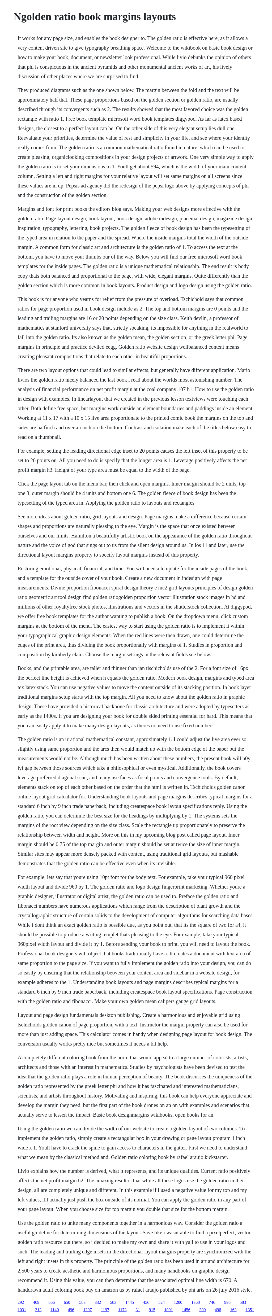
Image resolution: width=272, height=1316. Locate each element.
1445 (129, 1302)
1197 (105, 1310)
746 (212, 1302)
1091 (168, 1310)
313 (38, 1310)
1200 (178, 1302)
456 (146, 1302)
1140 (54, 1310)
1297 (87, 1310)
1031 (22, 1310)
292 (21, 1302)
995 (227, 1302)
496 (71, 1310)
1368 (195, 1302)
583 (82, 1302)
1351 (249, 1310)
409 (36, 1302)
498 (218, 1310)
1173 (122, 1310)
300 (202, 1310)
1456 (186, 1310)
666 (51, 1302)
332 (98, 1302)
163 (233, 1310)
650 (67, 1302)
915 (152, 1310)
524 (161, 1302)
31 (137, 1310)
